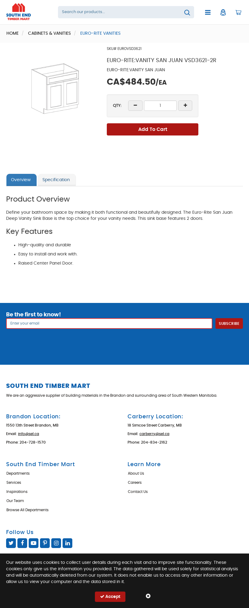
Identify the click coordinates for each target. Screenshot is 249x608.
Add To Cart (152, 129)
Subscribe (229, 323)
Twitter (11, 543)
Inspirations (16, 492)
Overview (21, 180)
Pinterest (45, 543)
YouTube (33, 543)
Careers (135, 482)
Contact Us (138, 492)
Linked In (67, 543)
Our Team (15, 501)
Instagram (56, 543)
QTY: (117, 106)
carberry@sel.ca (154, 434)
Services (13, 482)
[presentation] (124, 342)
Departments (18, 473)
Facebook (22, 543)
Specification (56, 180)
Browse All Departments (27, 510)
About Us (136, 473)
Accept (110, 596)
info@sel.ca (28, 434)
